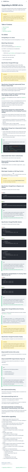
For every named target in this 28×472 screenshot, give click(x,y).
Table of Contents (6, 27)
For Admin (4, 28)
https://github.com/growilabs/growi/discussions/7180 (13, 218)
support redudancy (11, 53)
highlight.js (24, 97)
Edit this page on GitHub (6, 463)
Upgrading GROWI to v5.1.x (21, 468)
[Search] (27, 1)
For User (4, 29)
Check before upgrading (7, 31)
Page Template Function (20, 180)
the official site (18, 46)
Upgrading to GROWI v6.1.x (7, 468)
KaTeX (10, 314)
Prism (4, 98)
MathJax (5, 314)
